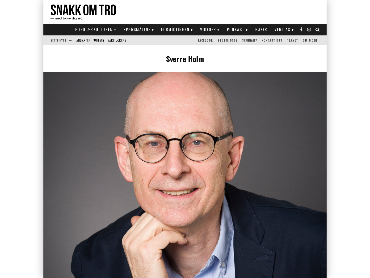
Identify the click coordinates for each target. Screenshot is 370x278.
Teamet (292, 40)
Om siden (310, 40)
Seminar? (249, 40)
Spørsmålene (136, 29)
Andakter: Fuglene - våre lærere (101, 40)
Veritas (282, 29)
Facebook (205, 40)
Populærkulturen (94, 29)
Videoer (208, 29)
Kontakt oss (272, 40)
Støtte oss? (227, 40)
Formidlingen (175, 29)
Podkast (236, 29)
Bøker (261, 29)
